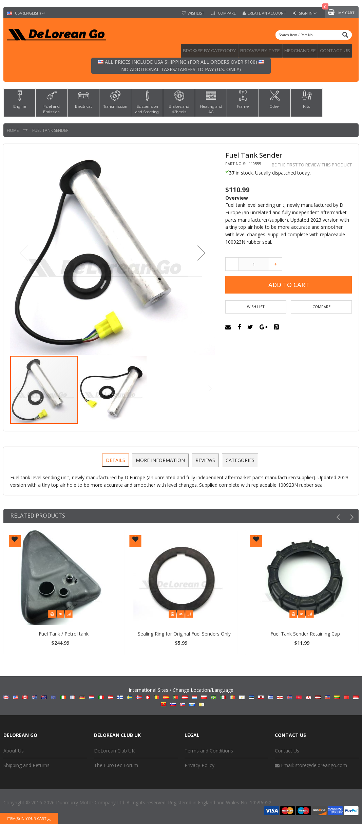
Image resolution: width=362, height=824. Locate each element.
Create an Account (266, 13)
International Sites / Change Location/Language (181, 695)
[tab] (116, 458)
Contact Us (287, 748)
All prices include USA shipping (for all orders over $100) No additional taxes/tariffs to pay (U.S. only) (181, 64)
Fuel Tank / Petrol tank (71, 631)
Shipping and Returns (26, 763)
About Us (13, 748)
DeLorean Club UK (114, 748)
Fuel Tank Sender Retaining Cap (312, 631)
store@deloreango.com (321, 763)
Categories (239, 458)
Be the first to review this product (312, 163)
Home (13, 128)
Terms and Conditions (209, 748)
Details (117, 458)
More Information (161, 458)
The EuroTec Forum (116, 763)
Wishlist (196, 13)
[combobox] (313, 35)
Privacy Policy (199, 763)
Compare (226, 13)
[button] (201, 251)
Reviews (205, 458)
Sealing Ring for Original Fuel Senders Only (191, 631)
